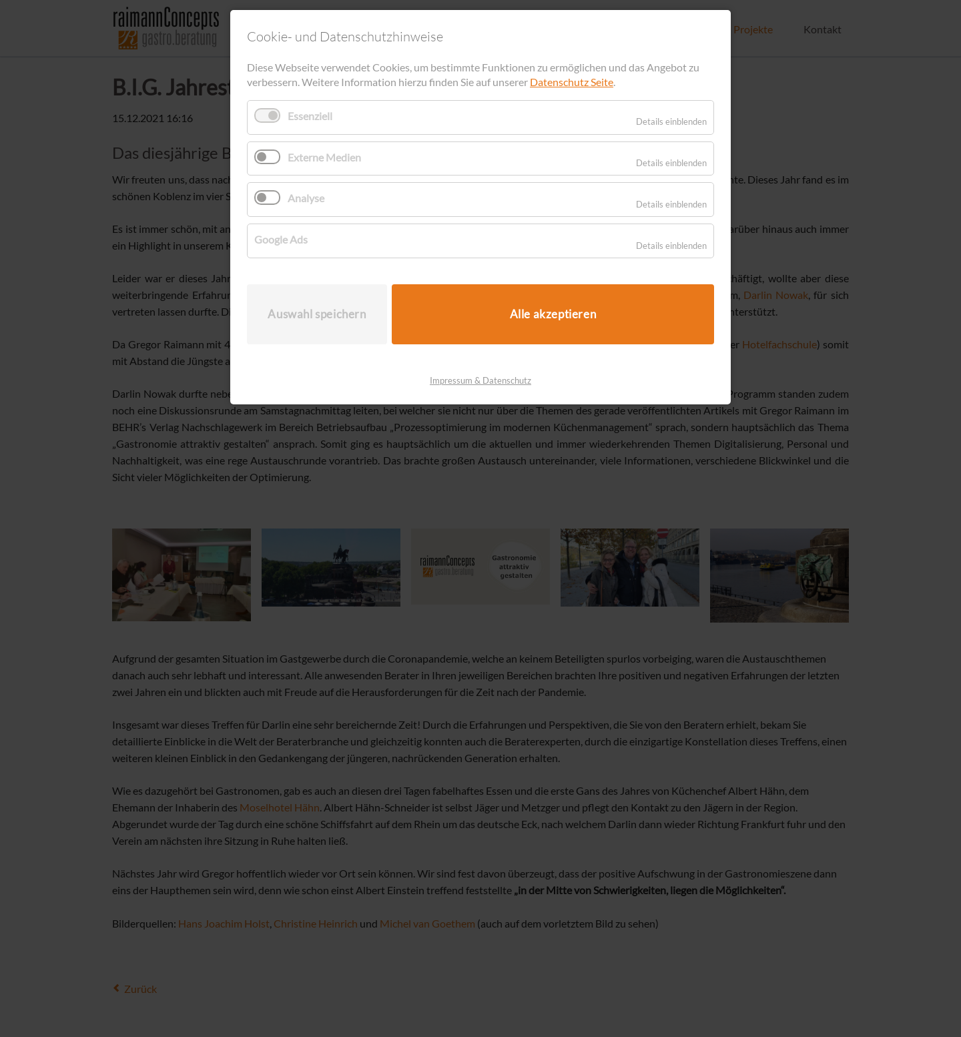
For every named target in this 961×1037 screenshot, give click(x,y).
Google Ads (281, 239)
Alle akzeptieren (553, 314)
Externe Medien (324, 157)
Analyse (306, 198)
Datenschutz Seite (571, 81)
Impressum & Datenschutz (480, 380)
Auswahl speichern (317, 314)
